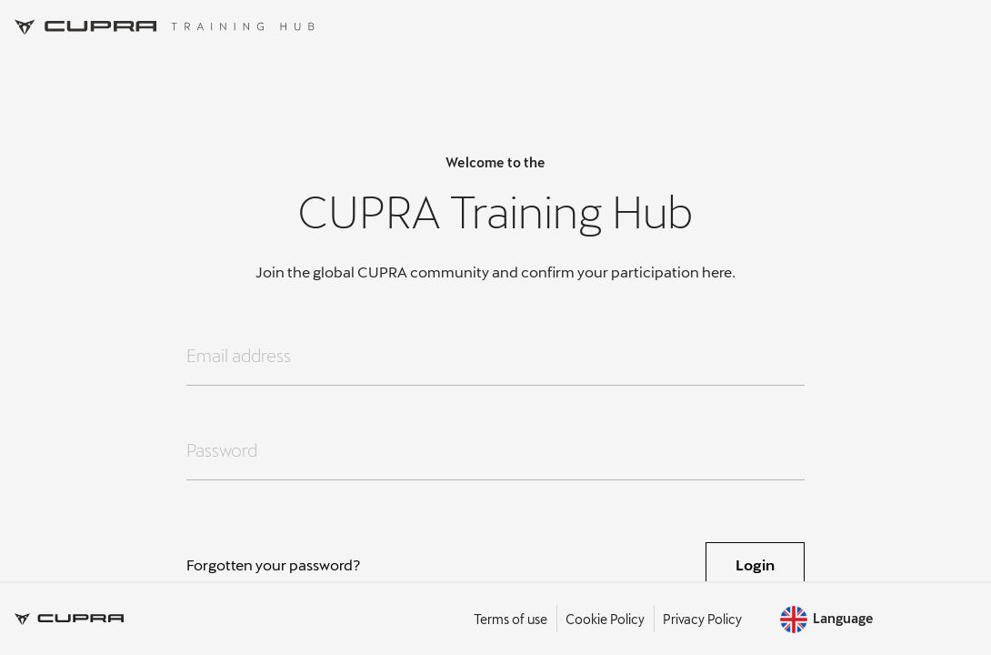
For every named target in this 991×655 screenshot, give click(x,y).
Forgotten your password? (273, 564)
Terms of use (510, 619)
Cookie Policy (605, 619)
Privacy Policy (702, 619)
